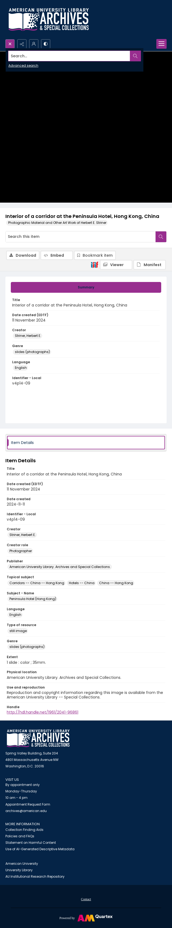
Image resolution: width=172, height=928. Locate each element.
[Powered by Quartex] (86, 918)
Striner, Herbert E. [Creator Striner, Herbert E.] (28, 335)
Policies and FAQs (19, 836)
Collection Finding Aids (24, 829)
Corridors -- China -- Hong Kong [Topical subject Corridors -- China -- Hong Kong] (36, 583)
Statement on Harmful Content (30, 842)
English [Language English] (21, 367)
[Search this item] (81, 236)
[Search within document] (161, 236)
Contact (86, 899)
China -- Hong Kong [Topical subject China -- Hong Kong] (116, 583)
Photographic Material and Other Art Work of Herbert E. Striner (57, 222)
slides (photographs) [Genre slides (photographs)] (32, 352)
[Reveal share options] (22, 44)
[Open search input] (10, 44)
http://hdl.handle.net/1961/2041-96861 (42, 712)
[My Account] (33, 44)
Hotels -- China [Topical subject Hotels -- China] (82, 583)
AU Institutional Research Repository (35, 876)
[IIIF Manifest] (149, 265)
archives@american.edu (26, 811)
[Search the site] (69, 56)
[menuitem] (86, 899)
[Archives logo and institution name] (48, 20)
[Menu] (161, 44)
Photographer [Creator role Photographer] (20, 551)
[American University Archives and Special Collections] (38, 738)
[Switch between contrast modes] (45, 44)
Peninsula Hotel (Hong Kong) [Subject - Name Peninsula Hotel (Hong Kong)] (32, 599)
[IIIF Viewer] (116, 265)
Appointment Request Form (27, 804)
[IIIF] (94, 264)
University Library (19, 870)
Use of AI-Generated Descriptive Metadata (40, 849)
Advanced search (23, 65)
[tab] (86, 287)
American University (21, 863)
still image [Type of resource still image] (18, 631)
